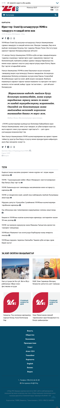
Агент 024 (30, 351)
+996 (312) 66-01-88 (33, 380)
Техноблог (30, 355)
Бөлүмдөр (8, 15)
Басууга (5, 156)
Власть (30, 331)
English (30, 363)
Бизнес (30, 367)
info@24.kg (34, 383)
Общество (30, 335)
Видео (30, 371)
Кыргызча (6, 22)
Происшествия (30, 343)
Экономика (30, 339)
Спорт (30, 347)
